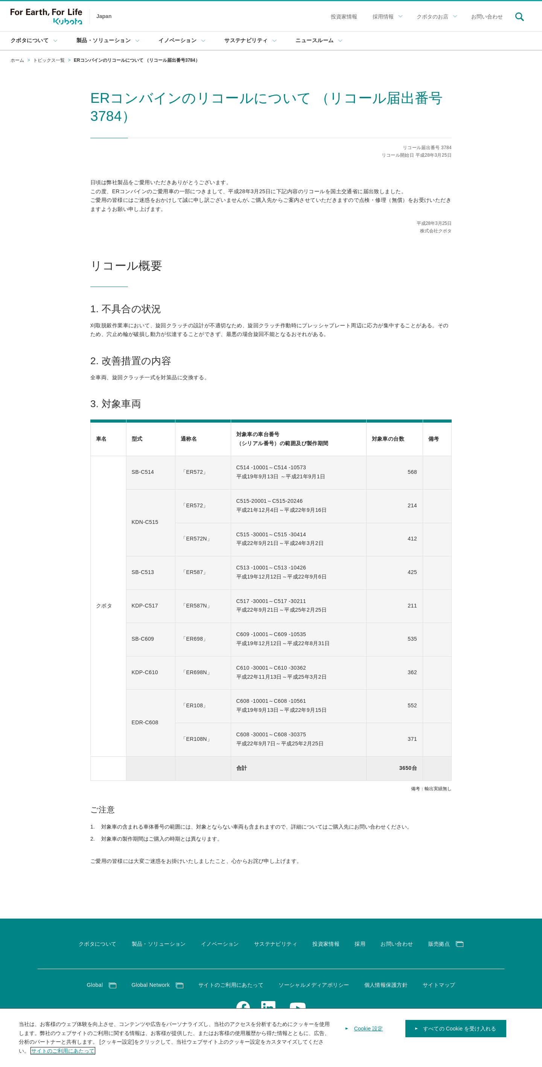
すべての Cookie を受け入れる (459, 1029)
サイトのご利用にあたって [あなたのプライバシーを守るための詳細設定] (62, 1051)
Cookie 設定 (368, 1029)
